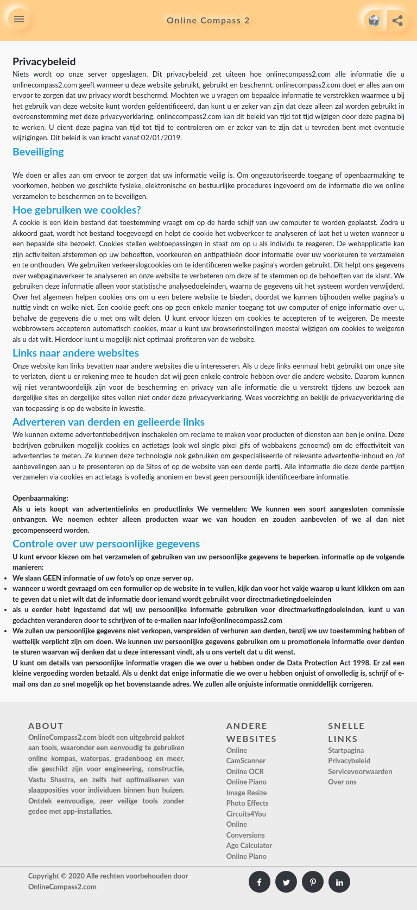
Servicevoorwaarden (360, 771)
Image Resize (246, 792)
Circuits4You (246, 813)
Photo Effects (247, 803)
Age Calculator (249, 845)
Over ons (342, 781)
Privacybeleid (349, 760)
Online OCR (245, 771)
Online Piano (246, 781)
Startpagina (346, 750)
